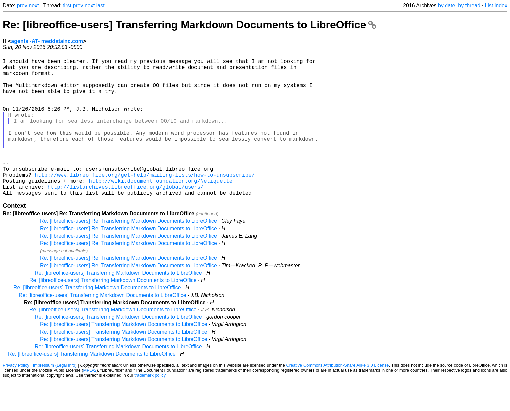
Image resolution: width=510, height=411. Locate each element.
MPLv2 (90, 400)
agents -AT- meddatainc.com (47, 41)
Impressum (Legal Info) (55, 395)
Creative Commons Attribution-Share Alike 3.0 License (337, 395)
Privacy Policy (16, 395)
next (34, 5)
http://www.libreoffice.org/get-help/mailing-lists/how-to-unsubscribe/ (145, 201)
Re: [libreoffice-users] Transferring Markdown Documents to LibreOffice (189, 25)
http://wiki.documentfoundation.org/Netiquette (160, 208)
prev (22, 5)
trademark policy (149, 405)
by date (446, 5)
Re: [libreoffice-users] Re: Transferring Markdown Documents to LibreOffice (128, 251)
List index (496, 5)
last (100, 5)
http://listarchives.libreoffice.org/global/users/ (125, 216)
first (67, 5)
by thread (469, 5)
